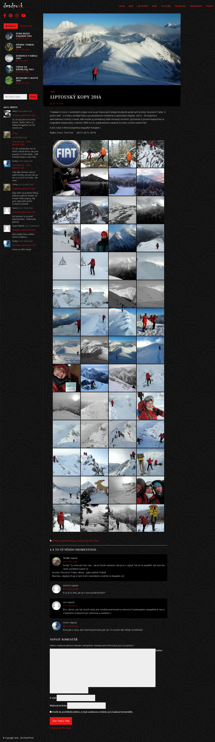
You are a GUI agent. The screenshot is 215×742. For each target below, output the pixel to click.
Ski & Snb (166, 6)
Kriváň (55, 540)
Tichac (15, 133)
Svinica (80, 540)
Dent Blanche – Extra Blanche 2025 (21, 143)
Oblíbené (11, 26)
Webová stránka (58, 705)
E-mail (53, 697)
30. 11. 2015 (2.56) (70, 561)
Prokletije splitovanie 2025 (24, 115)
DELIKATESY (180, 6)
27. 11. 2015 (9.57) (70, 606)
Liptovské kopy (68, 540)
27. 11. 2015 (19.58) (70, 589)
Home (122, 6)
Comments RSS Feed (60, 728)
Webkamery (196, 6)
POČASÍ (209, 6)
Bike (131, 6)
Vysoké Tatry (91, 540)
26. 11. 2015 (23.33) (70, 626)
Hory (154, 6)
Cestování (142, 6)
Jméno (158, 650)
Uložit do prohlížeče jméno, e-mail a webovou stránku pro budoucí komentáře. (92, 711)
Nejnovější (26, 26)
